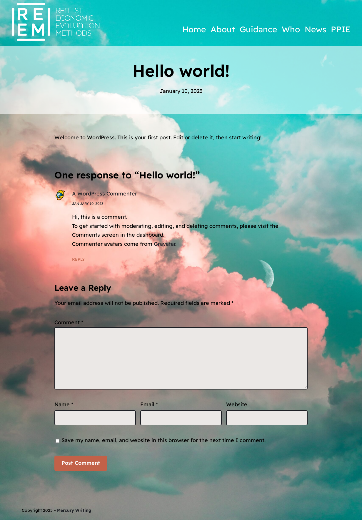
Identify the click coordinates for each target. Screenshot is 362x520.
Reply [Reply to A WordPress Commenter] (78, 259)
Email (149, 404)
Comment (68, 322)
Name (63, 404)
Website (236, 404)
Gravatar (164, 243)
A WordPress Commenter (104, 193)
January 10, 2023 (87, 203)
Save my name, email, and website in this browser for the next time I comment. (163, 440)
